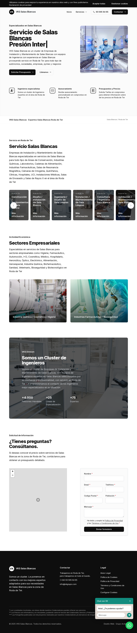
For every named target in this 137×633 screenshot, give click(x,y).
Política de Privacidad (114, 520)
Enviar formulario (104, 529)
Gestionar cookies (119, 4)
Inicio (69, 12)
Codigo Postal (91, 496)
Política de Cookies (108, 577)
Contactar (120, 12)
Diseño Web (109, 624)
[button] (131, 205)
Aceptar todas (99, 4)
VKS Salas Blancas (22, 11)
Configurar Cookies (108, 592)
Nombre (88, 474)
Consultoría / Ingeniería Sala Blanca (103, 200)
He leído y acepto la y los (105, 521)
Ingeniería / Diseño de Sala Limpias (61, 200)
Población (111, 496)
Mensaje (88, 507)
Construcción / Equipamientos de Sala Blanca (20, 202)
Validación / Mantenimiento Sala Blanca (126, 200)
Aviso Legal (105, 573)
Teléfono (110, 485)
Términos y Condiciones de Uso (105, 523)
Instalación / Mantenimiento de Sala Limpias (84, 201)
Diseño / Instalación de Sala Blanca (39, 201)
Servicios (81, 12)
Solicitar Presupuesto (22, 72)
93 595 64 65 (100, 12)
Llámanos (45, 72)
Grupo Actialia (122, 624)
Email (87, 485)
